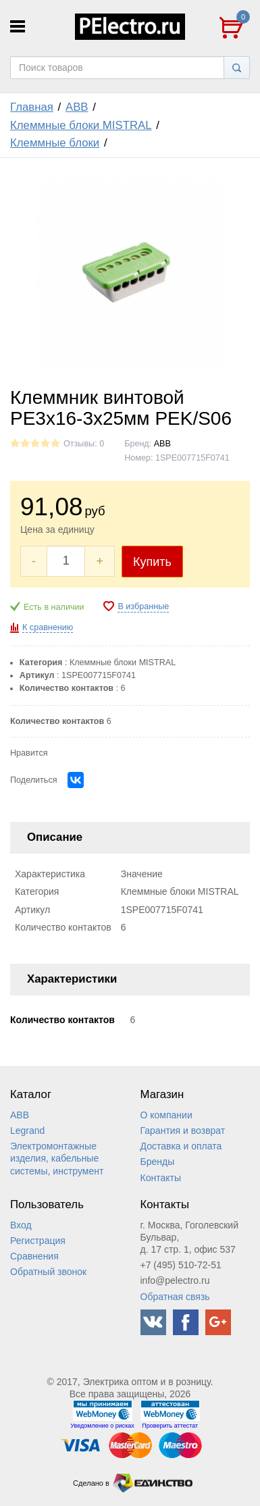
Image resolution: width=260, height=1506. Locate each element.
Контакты (160, 1177)
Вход (21, 1225)
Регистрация (38, 1240)
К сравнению (47, 627)
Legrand (27, 1130)
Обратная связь (175, 1296)
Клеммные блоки (54, 142)
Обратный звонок (48, 1271)
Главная (31, 107)
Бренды (157, 1161)
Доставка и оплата (181, 1146)
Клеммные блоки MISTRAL (81, 125)
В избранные (143, 606)
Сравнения (34, 1256)
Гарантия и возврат (183, 1130)
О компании (166, 1115)
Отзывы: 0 (83, 443)
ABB (77, 107)
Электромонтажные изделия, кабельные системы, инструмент (56, 1158)
